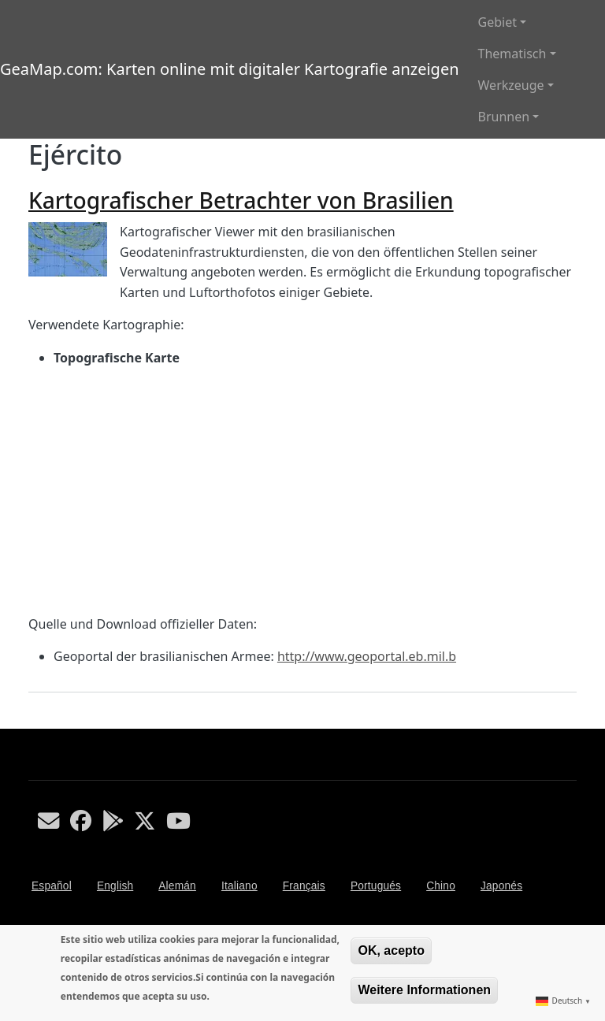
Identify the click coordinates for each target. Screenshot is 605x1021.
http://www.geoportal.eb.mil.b (366, 656)
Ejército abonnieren (34, 722)
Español (52, 886)
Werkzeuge (511, 85)
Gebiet (497, 22)
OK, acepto (391, 950)
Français (304, 886)
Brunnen (504, 116)
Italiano (239, 886)
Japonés (501, 886)
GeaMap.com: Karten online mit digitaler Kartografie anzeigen (229, 69)
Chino (440, 886)
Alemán (177, 886)
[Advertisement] (302, 491)
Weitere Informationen (424, 990)
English (115, 886)
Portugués (376, 886)
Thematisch (512, 53)
